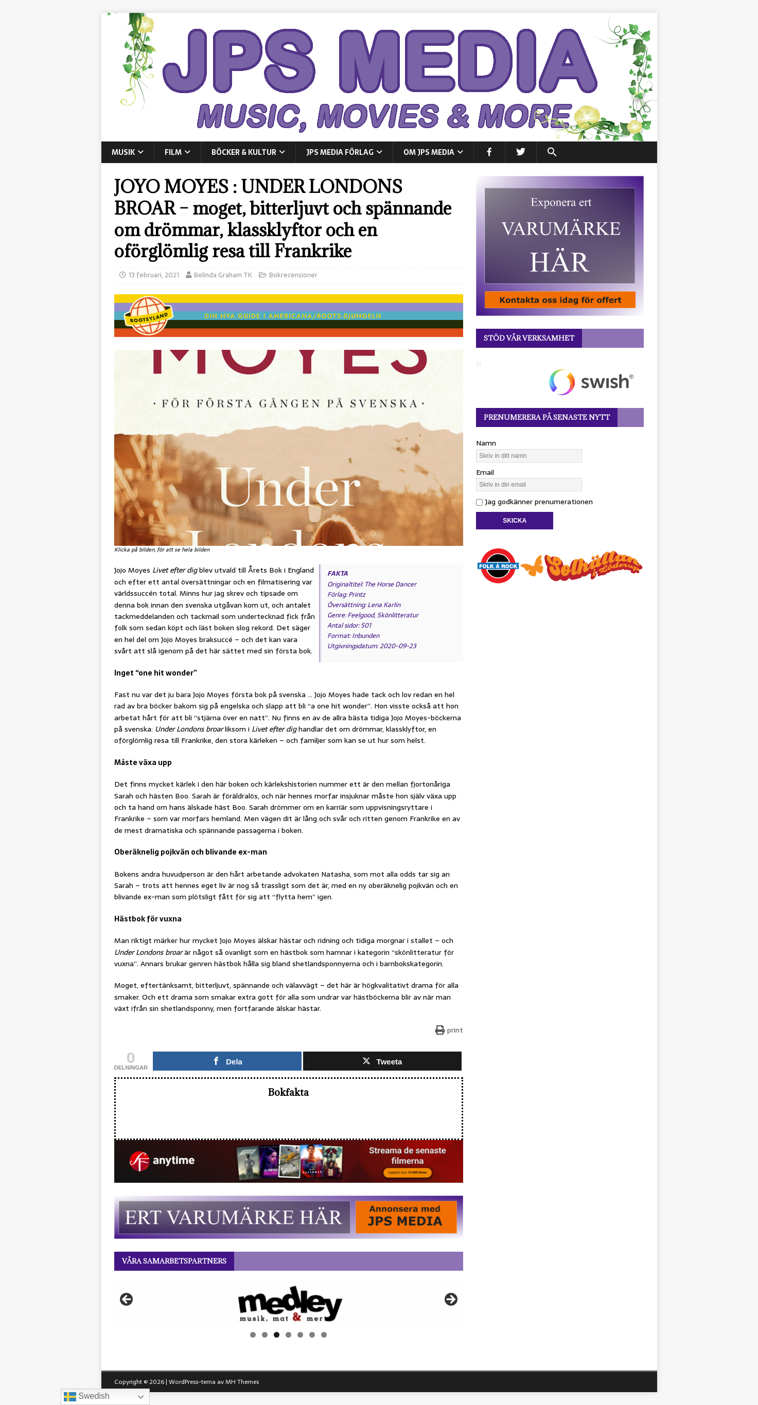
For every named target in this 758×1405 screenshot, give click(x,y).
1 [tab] (253, 1335)
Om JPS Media (428, 152)
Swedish (87, 1397)
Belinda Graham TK (223, 275)
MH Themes (242, 1382)
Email (485, 472)
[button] (552, 152)
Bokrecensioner (293, 275)
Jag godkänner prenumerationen (534, 501)
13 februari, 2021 (154, 275)
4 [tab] (288, 1335)
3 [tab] (276, 1335)
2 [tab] (265, 1335)
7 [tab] (324, 1335)
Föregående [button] (127, 1300)
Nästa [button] (450, 1300)
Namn (486, 443)
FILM (173, 152)
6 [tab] (312, 1335)
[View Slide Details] (288, 1302)
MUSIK (123, 152)
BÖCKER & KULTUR (243, 152)
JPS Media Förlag (340, 152)
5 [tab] (300, 1335)
